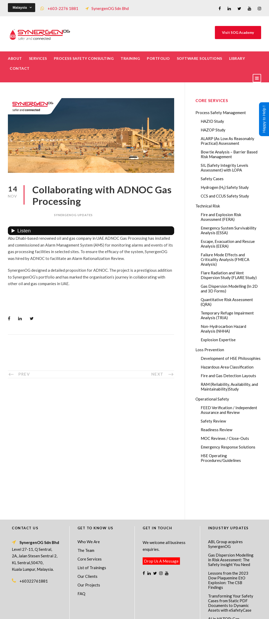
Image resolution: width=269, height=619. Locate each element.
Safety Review (213, 421)
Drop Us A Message (161, 518)
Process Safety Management (220, 112)
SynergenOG (132, 606)
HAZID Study (212, 121)
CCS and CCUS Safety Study (225, 196)
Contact (20, 68)
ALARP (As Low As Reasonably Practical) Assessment (227, 141)
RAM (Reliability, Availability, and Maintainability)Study (229, 386)
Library (237, 58)
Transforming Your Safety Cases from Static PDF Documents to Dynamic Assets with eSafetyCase (230, 560)
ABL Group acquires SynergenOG (225, 501)
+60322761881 (33, 538)
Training (130, 58)
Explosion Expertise (218, 339)
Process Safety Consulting (84, 58)
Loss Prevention (209, 349)
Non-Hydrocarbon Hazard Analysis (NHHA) (223, 328)
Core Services (89, 516)
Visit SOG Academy (238, 32)
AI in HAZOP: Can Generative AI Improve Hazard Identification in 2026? (228, 583)
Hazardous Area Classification (227, 367)
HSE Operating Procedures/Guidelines (221, 458)
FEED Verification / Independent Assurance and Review (229, 410)
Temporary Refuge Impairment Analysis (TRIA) (227, 315)
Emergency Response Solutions (228, 447)
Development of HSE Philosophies (231, 358)
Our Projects (88, 542)
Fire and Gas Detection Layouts (228, 375)
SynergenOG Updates (73, 215)
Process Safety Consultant (135, 611)
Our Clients (87, 533)
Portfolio (158, 58)
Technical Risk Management (176, 611)
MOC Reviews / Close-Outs (225, 438)
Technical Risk (207, 206)
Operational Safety (212, 399)
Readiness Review (216, 429)
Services (38, 58)
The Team (85, 507)
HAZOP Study (213, 129)
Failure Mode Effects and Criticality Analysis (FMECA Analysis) (225, 259)
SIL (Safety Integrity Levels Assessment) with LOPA (224, 167)
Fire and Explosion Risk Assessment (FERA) (221, 217)
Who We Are (88, 499)
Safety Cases (212, 178)
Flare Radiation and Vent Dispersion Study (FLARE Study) (229, 275)
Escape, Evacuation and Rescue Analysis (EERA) (228, 243)
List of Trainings (91, 525)
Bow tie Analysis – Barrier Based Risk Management (229, 154)
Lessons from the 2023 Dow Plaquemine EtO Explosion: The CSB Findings (228, 537)
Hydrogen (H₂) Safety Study (225, 187)
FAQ (81, 551)
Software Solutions (199, 58)
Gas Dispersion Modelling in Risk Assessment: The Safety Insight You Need (231, 517)
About (15, 58)
